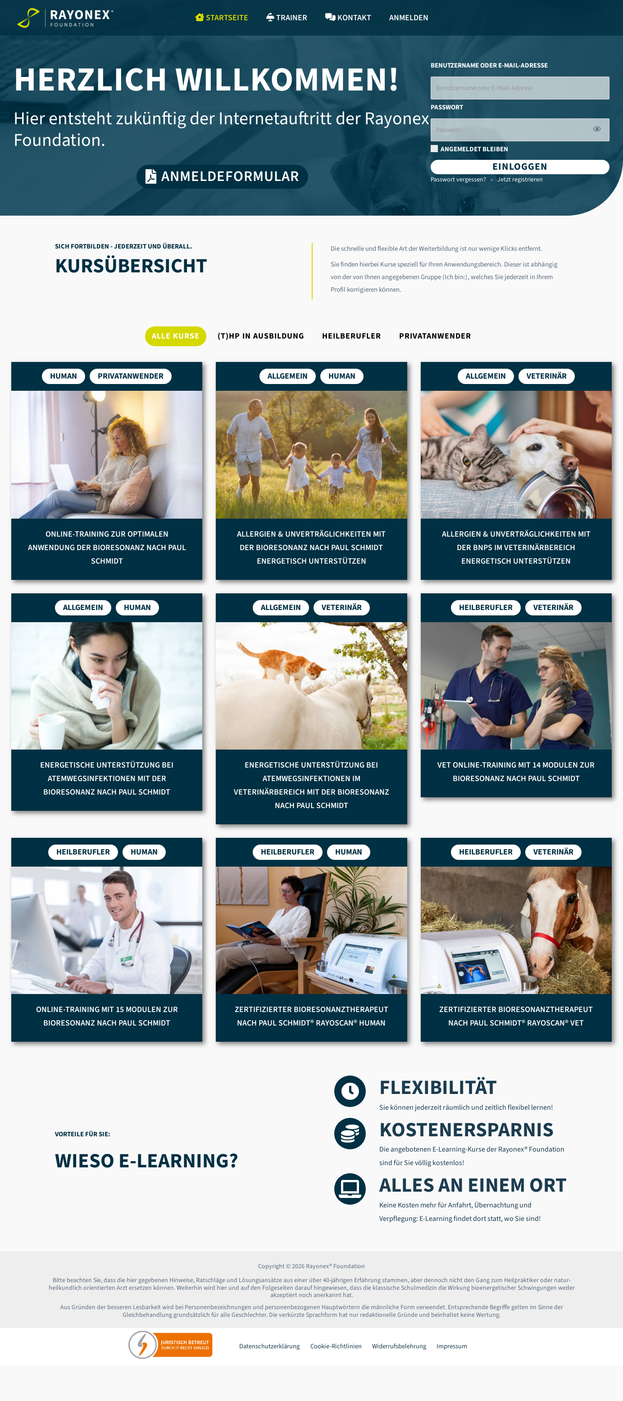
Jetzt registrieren (520, 182)
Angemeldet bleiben (469, 150)
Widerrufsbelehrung (391, 1348)
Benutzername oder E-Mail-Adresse (489, 66)
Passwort (447, 108)
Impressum (441, 1348)
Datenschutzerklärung (267, 1348)
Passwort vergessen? (458, 182)
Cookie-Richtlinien (331, 1348)
